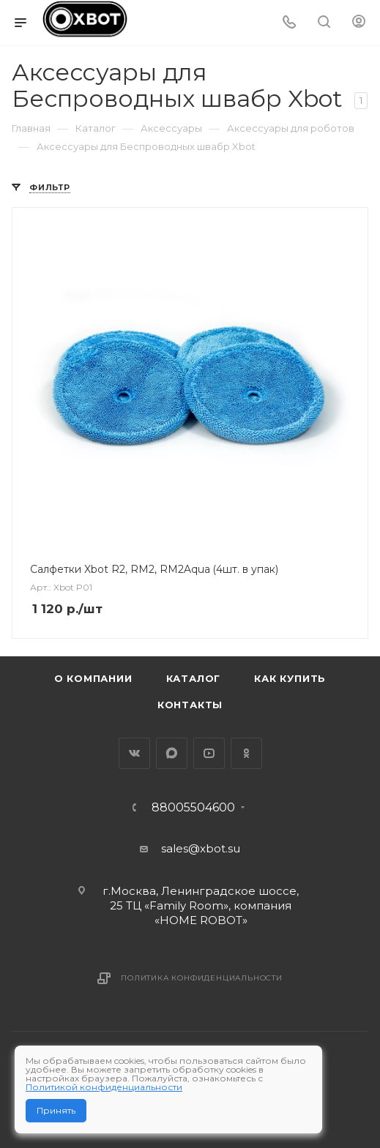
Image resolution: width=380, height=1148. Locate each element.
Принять (56, 1110)
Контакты (190, 704)
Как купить (290, 678)
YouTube (209, 753)
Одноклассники (246, 753)
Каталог (193, 678)
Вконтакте (134, 753)
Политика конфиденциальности (202, 978)
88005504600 (193, 808)
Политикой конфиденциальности (104, 1086)
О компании (93, 678)
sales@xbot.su (200, 848)
